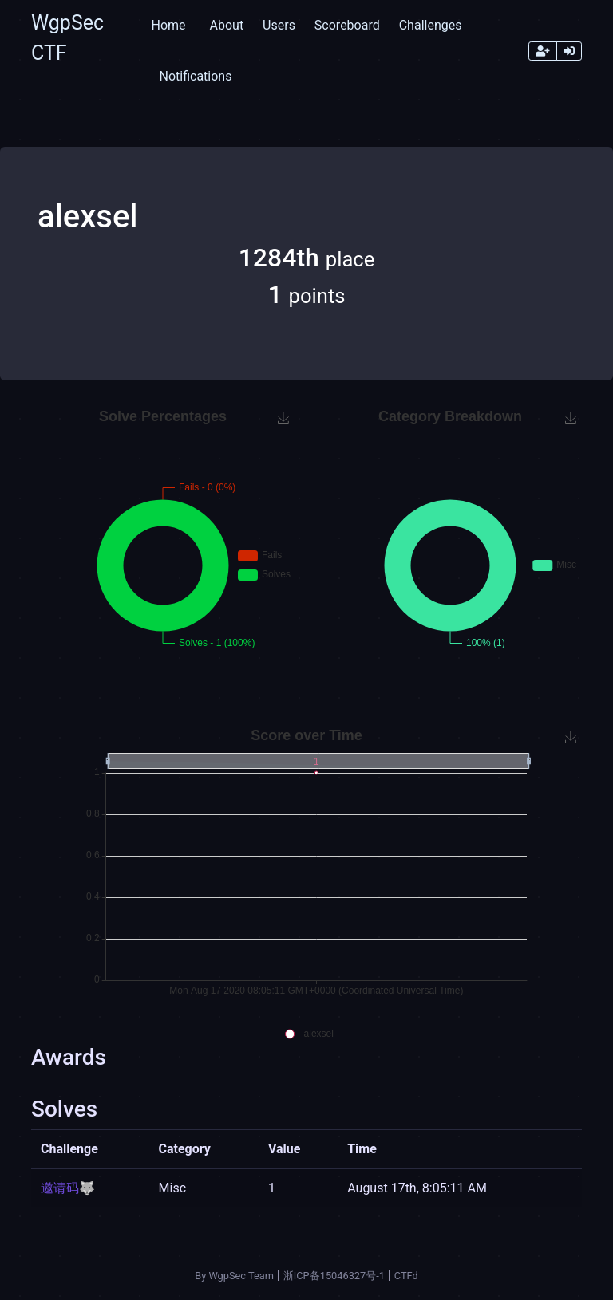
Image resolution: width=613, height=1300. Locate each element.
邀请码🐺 (68, 1188)
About (227, 25)
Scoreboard (347, 25)
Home (168, 25)
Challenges (430, 25)
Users (279, 25)
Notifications (195, 76)
